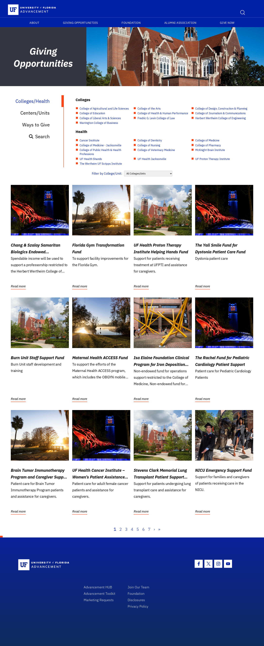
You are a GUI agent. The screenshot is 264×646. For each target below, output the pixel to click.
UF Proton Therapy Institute (212, 159)
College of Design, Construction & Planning (221, 108)
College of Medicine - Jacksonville (100, 145)
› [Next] (154, 529)
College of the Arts (149, 108)
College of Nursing (149, 145)
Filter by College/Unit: (107, 173)
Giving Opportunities (80, 23)
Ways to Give (36, 125)
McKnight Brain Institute (210, 150)
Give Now (227, 23)
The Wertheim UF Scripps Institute (101, 163)
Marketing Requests (99, 600)
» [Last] (159, 529)
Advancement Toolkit (99, 593)
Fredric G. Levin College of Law (156, 118)
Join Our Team (138, 587)
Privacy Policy (138, 606)
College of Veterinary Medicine (156, 150)
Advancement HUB (98, 587)
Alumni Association (180, 23)
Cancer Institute (89, 140)
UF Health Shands (91, 159)
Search (39, 136)
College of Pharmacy (208, 145)
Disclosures (136, 600)
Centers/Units (35, 113)
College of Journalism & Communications (220, 113)
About (34, 23)
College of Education (92, 113)
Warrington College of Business (99, 123)
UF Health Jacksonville (152, 159)
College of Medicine (207, 140)
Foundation (131, 23)
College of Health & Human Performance (163, 113)
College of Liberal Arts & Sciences (100, 118)
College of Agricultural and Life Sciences (104, 108)
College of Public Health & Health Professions (100, 152)
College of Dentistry (150, 140)
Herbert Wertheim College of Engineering (220, 118)
